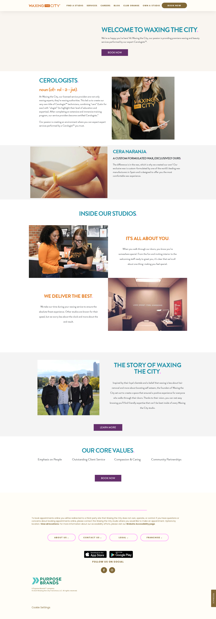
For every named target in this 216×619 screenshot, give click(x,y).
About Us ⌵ (61, 537)
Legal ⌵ (123, 537)
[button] (61, 537)
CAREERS (105, 5)
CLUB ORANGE (131, 5)
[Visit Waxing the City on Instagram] (112, 570)
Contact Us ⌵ (92, 537)
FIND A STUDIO (74, 5)
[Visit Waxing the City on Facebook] (104, 570)
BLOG (117, 5)
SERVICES (92, 5)
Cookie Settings (41, 607)
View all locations (50, 524)
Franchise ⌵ (154, 537)
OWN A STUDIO (151, 5)
